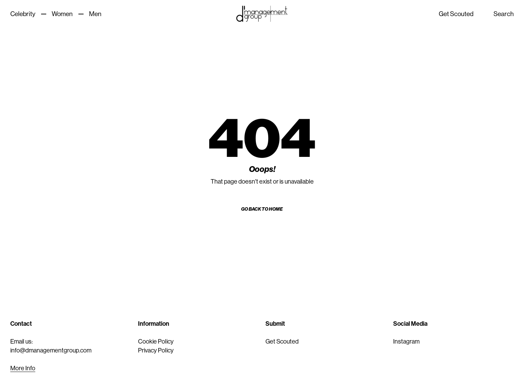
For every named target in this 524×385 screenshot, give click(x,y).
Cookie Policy (156, 341)
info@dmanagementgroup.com (50, 350)
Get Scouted (456, 14)
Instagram (406, 341)
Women (62, 14)
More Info (22, 368)
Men (95, 14)
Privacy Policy (156, 350)
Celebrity (22, 14)
